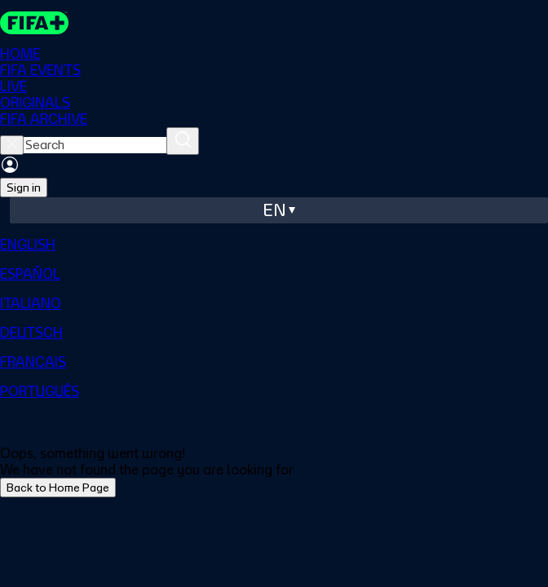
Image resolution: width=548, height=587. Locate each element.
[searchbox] (95, 145)
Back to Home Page (58, 487)
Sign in (24, 187)
